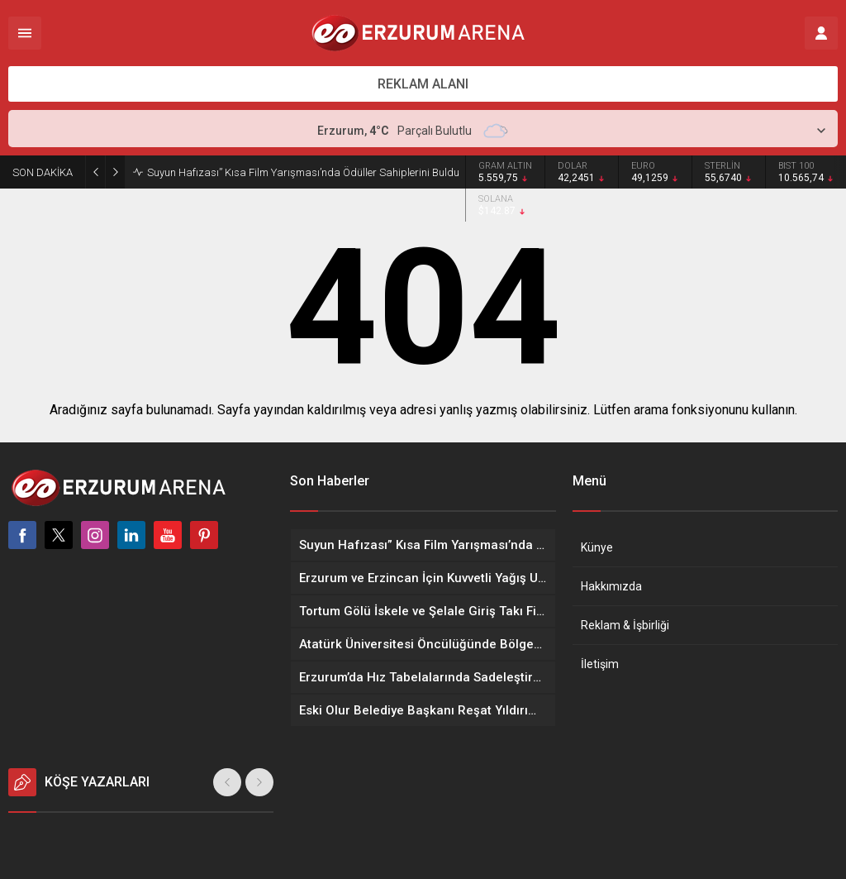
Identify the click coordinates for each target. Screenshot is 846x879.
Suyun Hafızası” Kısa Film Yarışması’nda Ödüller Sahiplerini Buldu (303, 172)
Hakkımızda (611, 586)
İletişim (600, 664)
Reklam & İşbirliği (625, 625)
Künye (597, 547)
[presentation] (227, 782)
